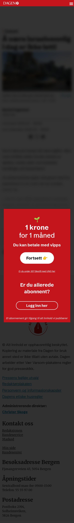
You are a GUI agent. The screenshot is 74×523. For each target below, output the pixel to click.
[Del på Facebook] (31, 137)
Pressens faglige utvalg (20, 378)
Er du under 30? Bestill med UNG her (37, 271)
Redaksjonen (12, 430)
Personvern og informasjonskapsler (32, 390)
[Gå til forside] (11, 3)
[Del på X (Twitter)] (37, 137)
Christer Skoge (15, 412)
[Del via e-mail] (43, 137)
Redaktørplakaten (17, 384)
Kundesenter (12, 452)
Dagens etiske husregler (22, 396)
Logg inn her (37, 305)
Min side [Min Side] (9, 448)
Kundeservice (12, 435)
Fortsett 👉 (37, 257)
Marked (8, 439)
